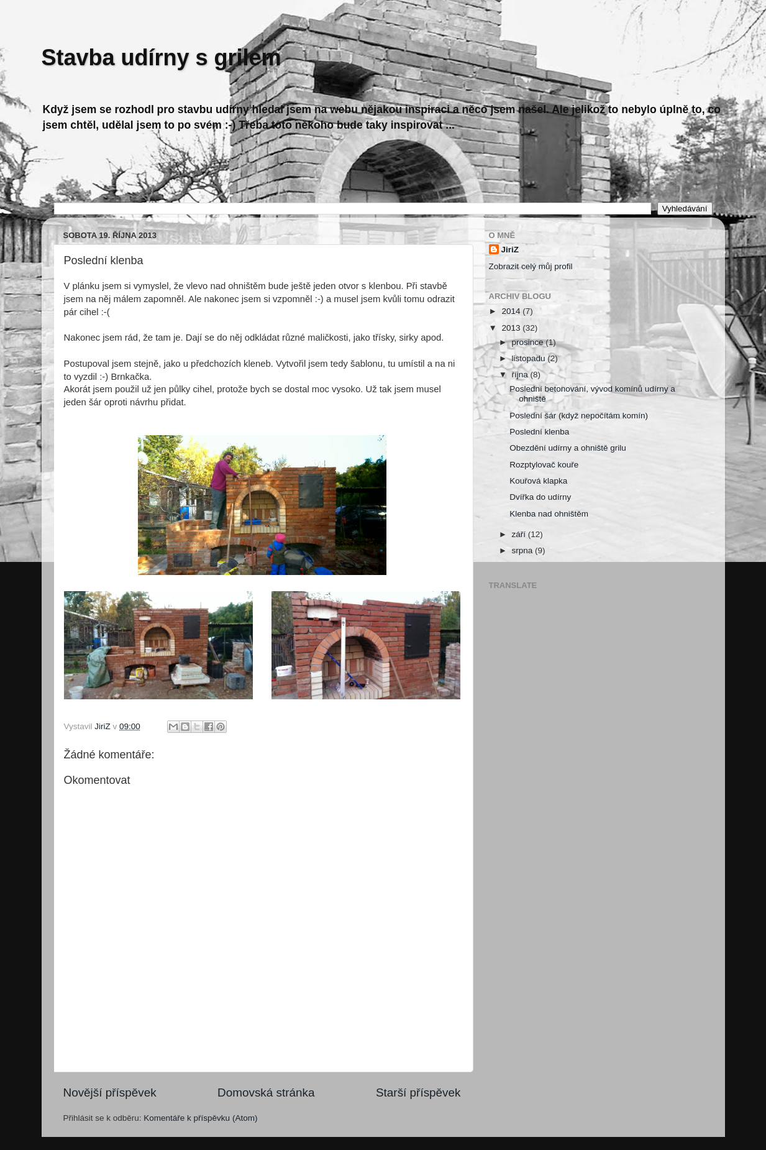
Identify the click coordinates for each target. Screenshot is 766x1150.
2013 (511, 328)
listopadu (530, 358)
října (521, 374)
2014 (511, 311)
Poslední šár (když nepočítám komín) (578, 415)
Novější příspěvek (110, 1092)
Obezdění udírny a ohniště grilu (567, 448)
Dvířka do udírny (540, 497)
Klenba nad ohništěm (548, 513)
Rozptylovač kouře (543, 464)
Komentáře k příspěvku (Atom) (200, 1118)
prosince (529, 342)
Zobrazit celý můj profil (531, 266)
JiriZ (510, 249)
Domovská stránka (265, 1092)
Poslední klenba (539, 431)
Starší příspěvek (418, 1092)
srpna (524, 550)
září (520, 534)
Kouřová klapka (538, 480)
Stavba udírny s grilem (161, 57)
